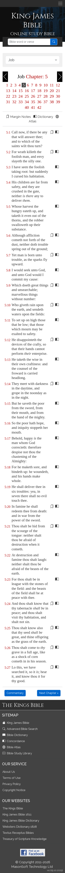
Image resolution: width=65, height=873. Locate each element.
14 (14, 90)
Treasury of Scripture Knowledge (24, 839)
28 (45, 96)
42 (38, 107)
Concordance (14, 741)
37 (45, 102)
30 (57, 96)
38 (52, 102)
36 (39, 102)
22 (8, 96)
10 (45, 85)
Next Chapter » (48, 693)
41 (33, 107)
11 (52, 85)
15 (21, 90)
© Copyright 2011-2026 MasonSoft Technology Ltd (32, 864)
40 (27, 107)
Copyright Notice (13, 790)
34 (27, 102)
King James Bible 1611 (17, 814)
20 (52, 90)
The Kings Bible (12, 808)
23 (14, 96)
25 (27, 96)
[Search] (29, 42)
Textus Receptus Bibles (18, 832)
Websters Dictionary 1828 (19, 826)
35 (33, 102)
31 (8, 102)
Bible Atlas (11, 747)
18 (39, 90)
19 (45, 90)
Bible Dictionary (15, 735)
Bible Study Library (17, 753)
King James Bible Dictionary (20, 820)
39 (57, 102)
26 (33, 96)
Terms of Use (11, 778)
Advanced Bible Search (20, 729)
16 (27, 90)
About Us (8, 771)
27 (39, 96)
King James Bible (16, 722)
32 (14, 102)
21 (57, 90)
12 (57, 85)
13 (8, 90)
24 (21, 96)
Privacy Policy (11, 784)
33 (21, 102)
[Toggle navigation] (60, 3)
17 (33, 90)
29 (52, 96)
